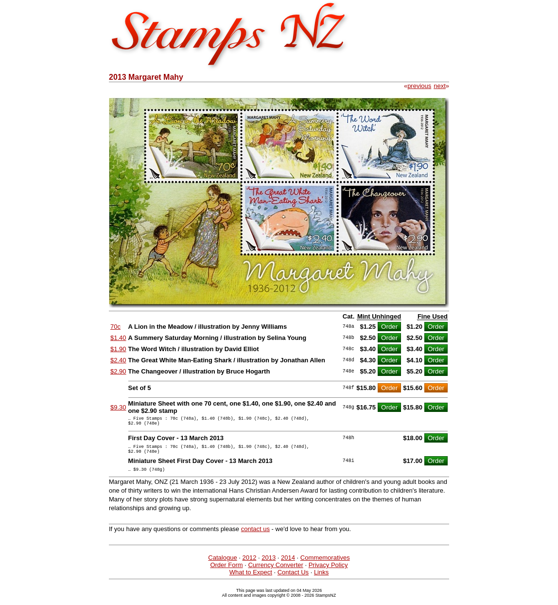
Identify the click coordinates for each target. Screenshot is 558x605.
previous (419, 85)
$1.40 (118, 337)
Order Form (226, 572)
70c (115, 326)
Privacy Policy (328, 572)
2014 (288, 565)
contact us (255, 536)
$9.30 (118, 407)
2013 (269, 565)
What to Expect (250, 579)
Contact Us (293, 579)
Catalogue (222, 565)
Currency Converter (275, 572)
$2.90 (118, 371)
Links (321, 579)
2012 (249, 565)
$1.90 (118, 349)
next (440, 85)
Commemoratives (325, 565)
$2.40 (118, 360)
